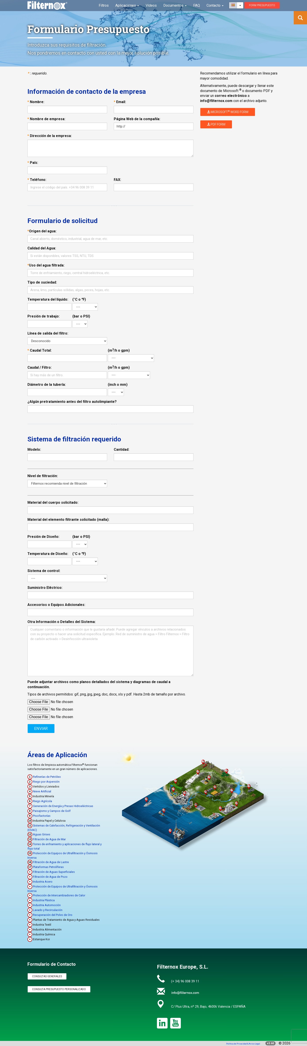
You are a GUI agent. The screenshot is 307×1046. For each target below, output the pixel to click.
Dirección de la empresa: (49, 136)
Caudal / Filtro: (39, 367)
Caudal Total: (39, 350)
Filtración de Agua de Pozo (50, 876)
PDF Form (216, 124)
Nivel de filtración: (42, 476)
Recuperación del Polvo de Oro (52, 915)
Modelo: (34, 449)
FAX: (117, 180)
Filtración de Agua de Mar (49, 839)
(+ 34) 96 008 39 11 (185, 981)
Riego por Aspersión (46, 781)
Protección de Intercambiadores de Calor (59, 895)
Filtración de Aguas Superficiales (54, 872)
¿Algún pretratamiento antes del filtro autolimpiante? (72, 402)
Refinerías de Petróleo (47, 776)
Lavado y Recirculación (47, 910)
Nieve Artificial (42, 791)
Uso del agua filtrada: (45, 265)
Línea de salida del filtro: (47, 333)
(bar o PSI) (81, 316)
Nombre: (35, 102)
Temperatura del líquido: (47, 299)
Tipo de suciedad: (42, 282)
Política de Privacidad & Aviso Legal (243, 1043)
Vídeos (152, 5)
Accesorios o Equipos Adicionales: (56, 605)
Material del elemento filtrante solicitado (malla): (68, 519)
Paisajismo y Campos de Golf (52, 811)
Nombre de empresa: (46, 119)
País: (32, 163)
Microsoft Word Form (227, 112)
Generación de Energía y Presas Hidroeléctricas (63, 806)
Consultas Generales (47, 976)
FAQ (197, 5)
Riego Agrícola (42, 801)
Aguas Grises (41, 834)
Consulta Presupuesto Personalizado (59, 989)
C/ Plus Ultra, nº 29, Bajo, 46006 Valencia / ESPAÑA (208, 1007)
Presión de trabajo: (43, 316)
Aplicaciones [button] (128, 5)
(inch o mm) (117, 384)
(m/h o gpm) (119, 350)
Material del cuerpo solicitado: (52, 502)
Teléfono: (36, 180)
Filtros (105, 5)
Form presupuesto (262, 5)
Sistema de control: (43, 571)
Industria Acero (42, 881)
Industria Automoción (47, 905)
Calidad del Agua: (41, 248)
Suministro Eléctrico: (44, 588)
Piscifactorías (41, 815)
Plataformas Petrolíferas (48, 867)
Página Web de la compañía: (137, 119)
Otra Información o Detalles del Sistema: (61, 622)
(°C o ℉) (79, 299)
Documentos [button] (175, 5)
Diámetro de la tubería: (46, 384)
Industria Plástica (44, 900)
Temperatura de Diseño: (47, 554)
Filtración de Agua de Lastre (51, 862)
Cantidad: (121, 449)
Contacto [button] (215, 5)
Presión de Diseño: (43, 537)
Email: (120, 102)
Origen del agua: (41, 231)
